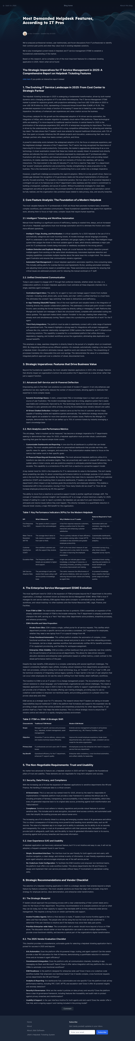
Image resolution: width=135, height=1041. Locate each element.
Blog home (68, 5)
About (29, 1026)
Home (29, 1022)
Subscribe (102, 1032)
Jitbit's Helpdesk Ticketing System (41, 1035)
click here (26, 79)
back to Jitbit (9, 5)
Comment (67, 1009)
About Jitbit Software (35, 1030)
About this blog (126, 5)
